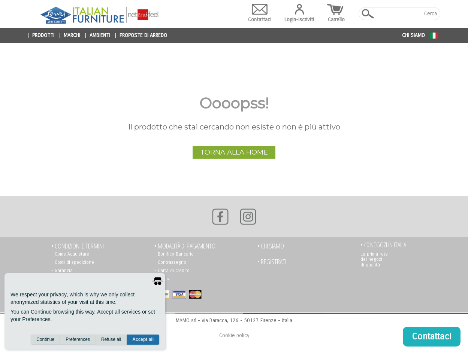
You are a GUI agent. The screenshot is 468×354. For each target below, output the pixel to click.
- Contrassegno (170, 262)
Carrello (336, 13)
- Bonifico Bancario (174, 254)
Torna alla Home (234, 152)
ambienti (100, 35)
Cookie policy (234, 335)
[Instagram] (248, 217)
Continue (45, 339)
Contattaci (259, 13)
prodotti (43, 35)
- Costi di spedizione (72, 262)
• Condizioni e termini (77, 246)
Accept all (143, 339)
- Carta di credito (172, 270)
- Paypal (163, 278)
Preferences (78, 339)
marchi (72, 35)
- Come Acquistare (70, 254)
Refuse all (111, 339)
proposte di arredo (143, 35)
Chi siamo (413, 35)
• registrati (271, 262)
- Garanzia (62, 270)
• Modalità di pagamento (184, 246)
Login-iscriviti (299, 13)
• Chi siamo (270, 246)
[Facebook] (220, 217)
